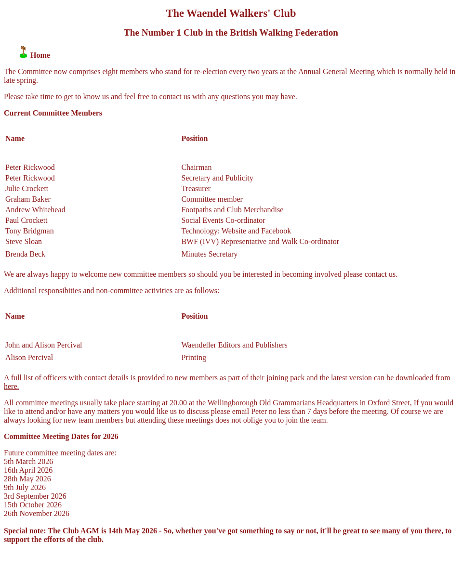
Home (40, 55)
